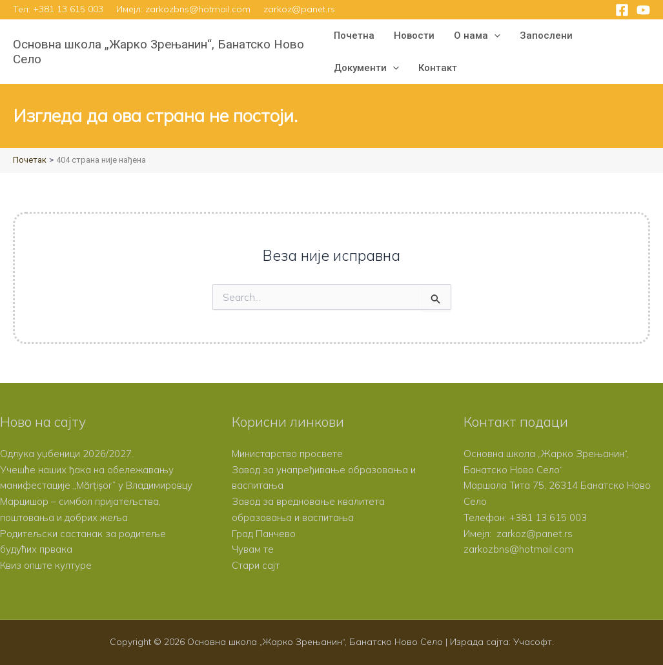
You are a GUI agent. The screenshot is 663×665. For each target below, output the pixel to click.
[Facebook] (622, 10)
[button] (494, 35)
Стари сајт (256, 565)
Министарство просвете (287, 453)
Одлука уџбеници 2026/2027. (67, 453)
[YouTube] (643, 10)
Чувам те (253, 549)
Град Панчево (264, 533)
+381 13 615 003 (68, 9)
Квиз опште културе (46, 565)
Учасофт (532, 642)
